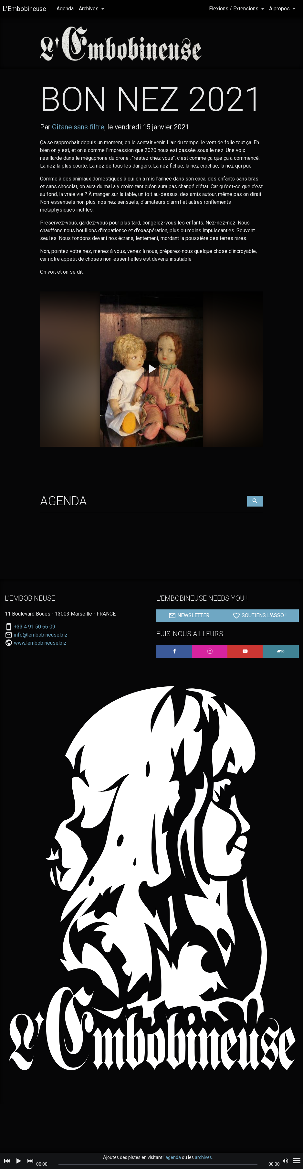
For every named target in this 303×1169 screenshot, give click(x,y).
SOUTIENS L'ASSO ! (260, 615)
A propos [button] (280, 8)
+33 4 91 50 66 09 (34, 627)
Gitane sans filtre (78, 127)
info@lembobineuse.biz (41, 635)
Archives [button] (89, 8)
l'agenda (172, 1157)
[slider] (157, 1164)
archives (203, 1157)
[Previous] (7, 1161)
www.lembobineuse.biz (40, 643)
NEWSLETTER (188, 615)
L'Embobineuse (24, 9)
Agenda (65, 8)
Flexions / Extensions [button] (234, 8)
